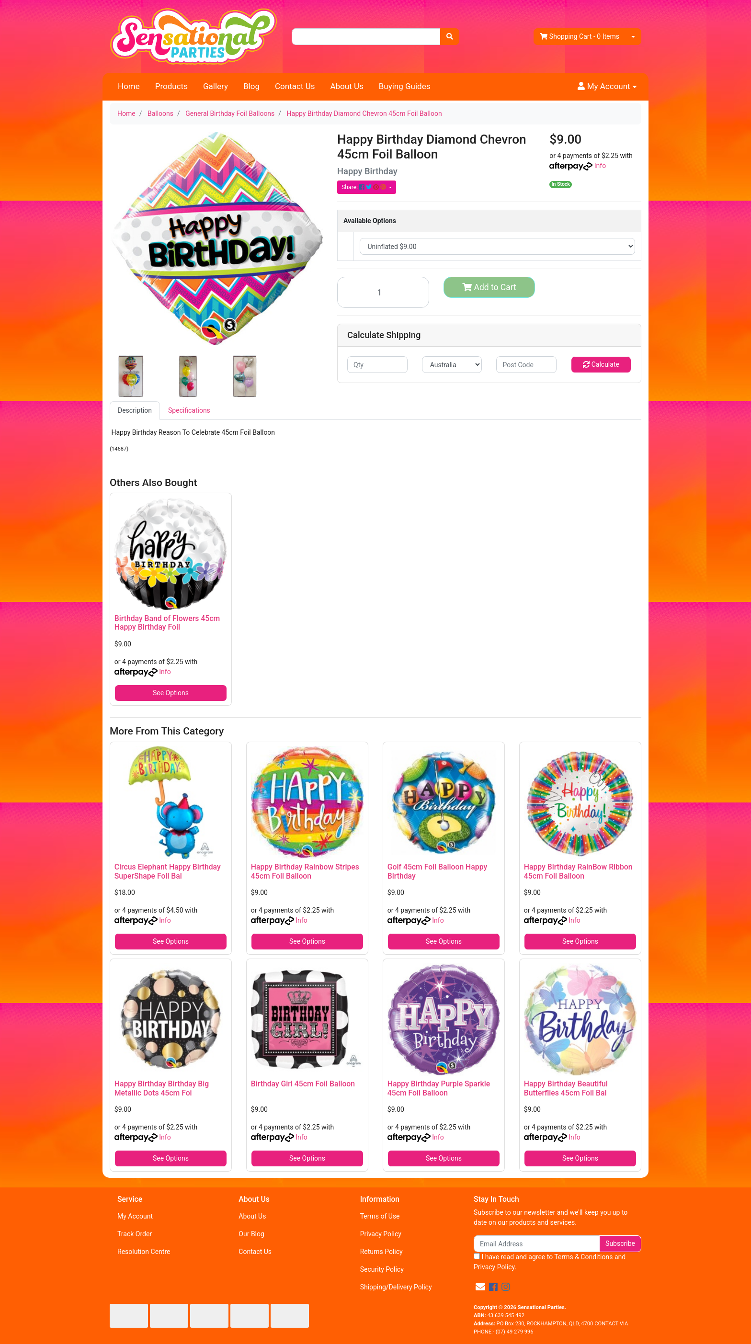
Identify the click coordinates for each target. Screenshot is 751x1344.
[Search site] (449, 36)
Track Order (134, 1234)
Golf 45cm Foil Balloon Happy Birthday (437, 871)
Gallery (215, 86)
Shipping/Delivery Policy (396, 1287)
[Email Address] (537, 1243)
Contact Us (295, 86)
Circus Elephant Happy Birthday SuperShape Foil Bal (167, 871)
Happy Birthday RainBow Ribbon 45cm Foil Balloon (578, 871)
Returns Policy (381, 1251)
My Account (135, 1216)
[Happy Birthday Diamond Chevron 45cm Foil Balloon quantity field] (383, 292)
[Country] (452, 364)
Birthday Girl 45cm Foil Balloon (303, 1083)
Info (600, 165)
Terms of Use (380, 1216)
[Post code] (526, 364)
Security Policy (382, 1269)
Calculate (601, 364)
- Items (579, 37)
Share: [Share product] (364, 187)
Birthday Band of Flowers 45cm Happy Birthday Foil (167, 623)
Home (129, 86)
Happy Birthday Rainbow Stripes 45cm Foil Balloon (305, 871)
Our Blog (251, 1234)
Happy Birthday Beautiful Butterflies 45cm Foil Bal (566, 1088)
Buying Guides (405, 86)
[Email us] (480, 1287)
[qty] (377, 364)
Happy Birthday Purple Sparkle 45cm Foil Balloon (438, 1088)
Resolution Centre (143, 1251)
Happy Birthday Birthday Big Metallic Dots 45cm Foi (161, 1088)
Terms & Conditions (583, 1257)
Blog (251, 86)
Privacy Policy (380, 1234)
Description (135, 410)
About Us (346, 86)
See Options (171, 693)
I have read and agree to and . (550, 1262)
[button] (607, 87)
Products (171, 86)
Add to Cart (489, 287)
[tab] (135, 410)
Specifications (189, 410)
